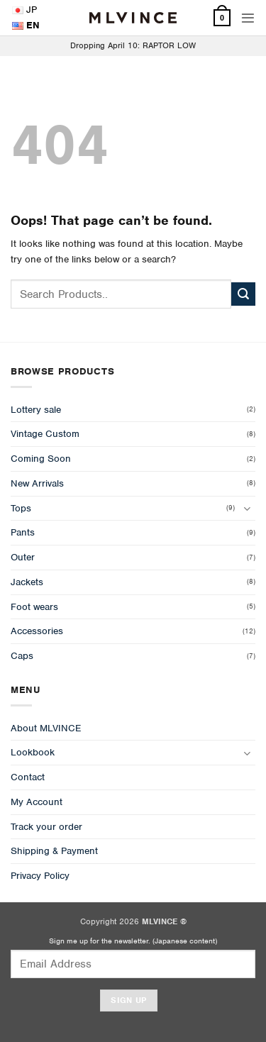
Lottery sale (36, 410)
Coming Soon (41, 459)
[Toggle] (246, 508)
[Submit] (243, 294)
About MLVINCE (46, 728)
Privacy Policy (40, 876)
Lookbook (33, 752)
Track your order (46, 827)
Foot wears (34, 607)
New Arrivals (37, 483)
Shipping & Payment (54, 851)
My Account (36, 802)
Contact (28, 777)
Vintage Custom (45, 434)
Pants (23, 532)
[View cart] (222, 17)
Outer (23, 557)
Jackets (27, 582)
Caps (22, 656)
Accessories (37, 631)
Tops (21, 508)
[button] (247, 18)
